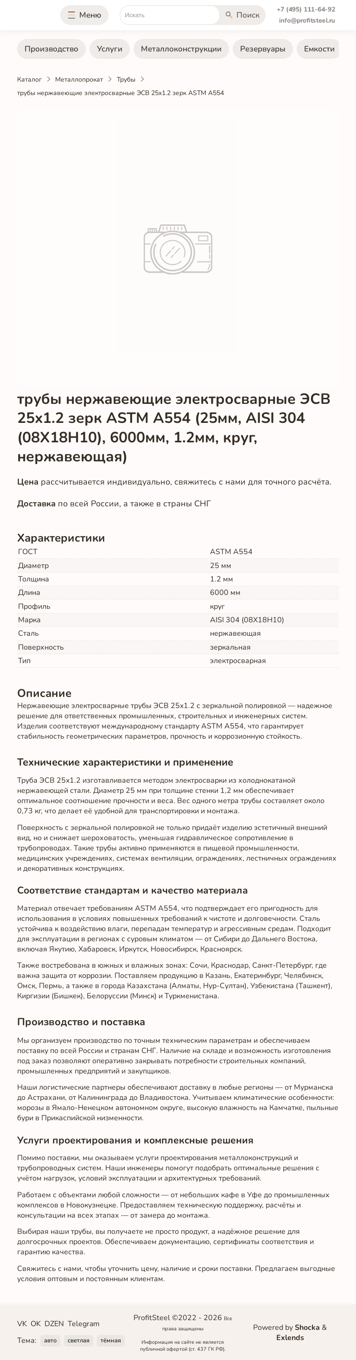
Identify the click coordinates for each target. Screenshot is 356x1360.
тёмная (111, 1340)
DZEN (54, 1324)
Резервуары (263, 49)
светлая (78, 1340)
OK (36, 1324)
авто (50, 1340)
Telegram (84, 1324)
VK (22, 1324)
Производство (51, 49)
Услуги (109, 49)
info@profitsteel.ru (307, 20)
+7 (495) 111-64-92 (306, 9)
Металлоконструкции (181, 49)
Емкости (319, 49)
